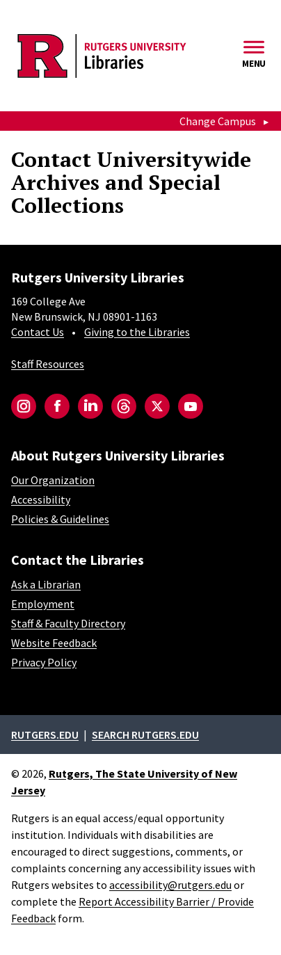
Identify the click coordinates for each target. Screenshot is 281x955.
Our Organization (53, 480)
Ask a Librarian (46, 584)
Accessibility (40, 499)
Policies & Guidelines (60, 519)
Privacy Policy (44, 662)
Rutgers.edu (45, 734)
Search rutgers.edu (145, 734)
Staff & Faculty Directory (68, 623)
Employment (42, 604)
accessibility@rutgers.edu (170, 885)
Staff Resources (47, 364)
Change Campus (217, 121)
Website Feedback (54, 643)
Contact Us (37, 332)
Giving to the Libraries (137, 332)
